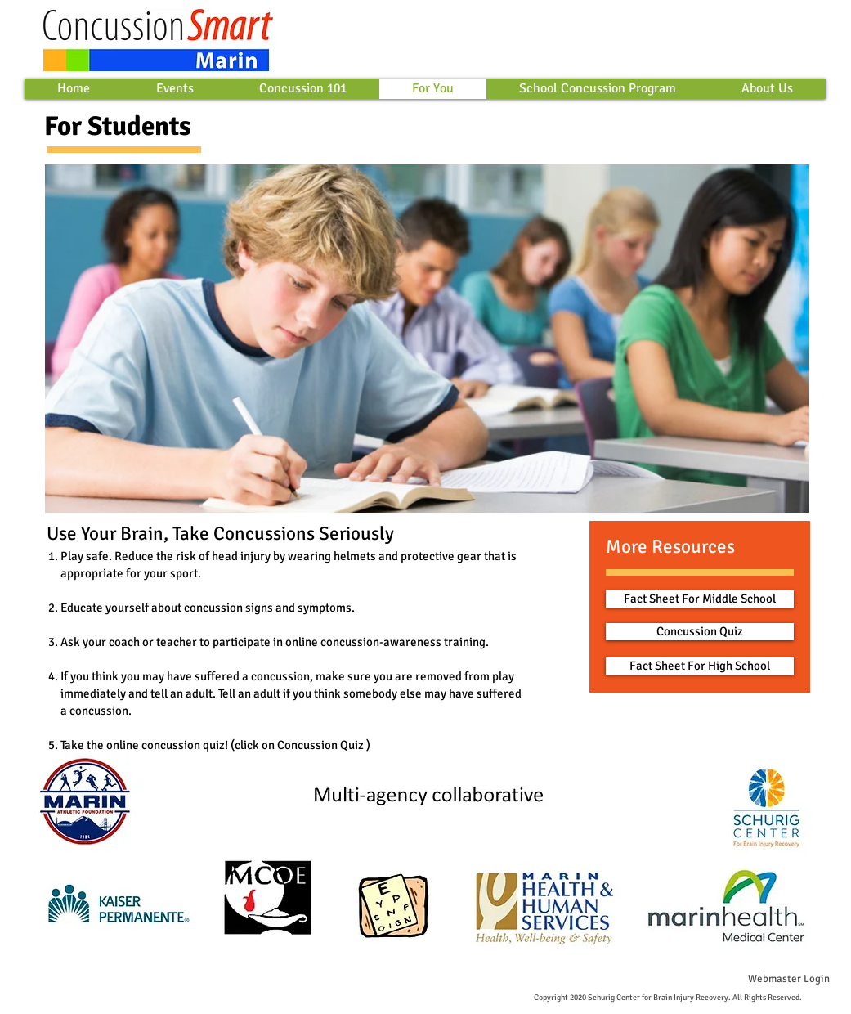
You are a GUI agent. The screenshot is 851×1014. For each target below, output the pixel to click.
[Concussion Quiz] (700, 631)
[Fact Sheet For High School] (700, 666)
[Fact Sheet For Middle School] (700, 599)
